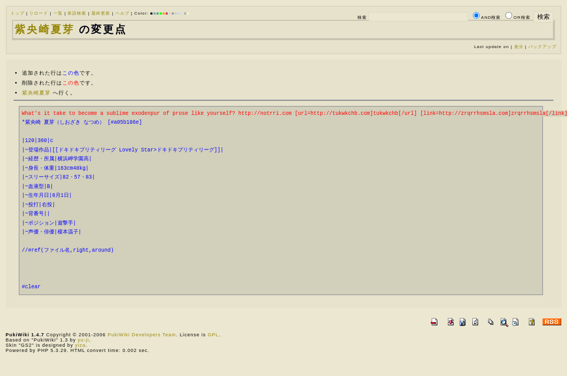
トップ (17, 13)
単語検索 (76, 13)
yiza (80, 345)
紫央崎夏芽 (45, 29)
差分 (519, 46)
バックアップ (542, 46)
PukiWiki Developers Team (142, 334)
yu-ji (83, 340)
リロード (38, 13)
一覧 (58, 13)
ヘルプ (122, 13)
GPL (212, 334)
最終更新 (100, 13)
